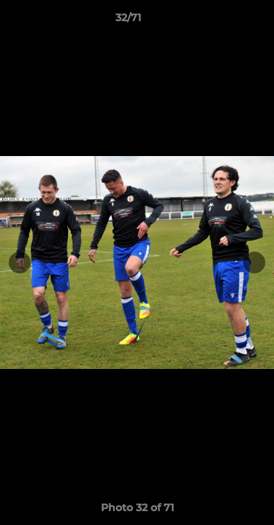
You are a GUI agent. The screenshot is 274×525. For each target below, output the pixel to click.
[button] (221, 21)
